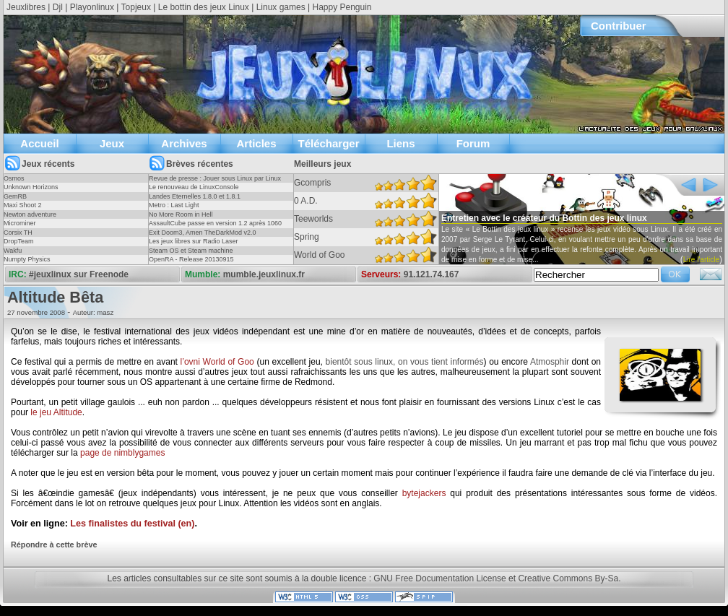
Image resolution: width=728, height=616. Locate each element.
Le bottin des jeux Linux (203, 7)
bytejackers (424, 493)
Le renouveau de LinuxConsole (194, 187)
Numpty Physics (27, 259)
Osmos (14, 178)
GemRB (15, 196)
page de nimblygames (122, 453)
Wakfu (13, 250)
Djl (58, 7)
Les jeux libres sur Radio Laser (193, 241)
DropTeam (19, 241)
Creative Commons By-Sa (568, 578)
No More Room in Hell (181, 214)
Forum (473, 143)
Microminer (20, 223)
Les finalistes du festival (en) (132, 524)
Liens (400, 143)
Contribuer (618, 25)
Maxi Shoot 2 (23, 205)
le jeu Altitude (56, 412)
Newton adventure (30, 214)
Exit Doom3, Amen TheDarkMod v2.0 (202, 232)
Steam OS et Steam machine (191, 250)
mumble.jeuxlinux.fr (264, 274)
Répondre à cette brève (54, 544)
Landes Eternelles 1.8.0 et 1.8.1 (194, 196)
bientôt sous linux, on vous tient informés (405, 362)
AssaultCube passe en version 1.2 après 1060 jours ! (215, 227)
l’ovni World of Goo (217, 362)
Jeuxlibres (26, 7)
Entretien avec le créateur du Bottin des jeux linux (544, 218)
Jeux (112, 143)
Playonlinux (92, 7)
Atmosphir (549, 362)
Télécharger (328, 143)
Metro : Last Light (174, 205)
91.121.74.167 (431, 274)
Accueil (39, 143)
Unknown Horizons (31, 187)
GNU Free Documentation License (439, 578)
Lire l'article (701, 260)
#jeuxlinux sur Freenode (79, 274)
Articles (256, 143)
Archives (184, 143)
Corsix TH (18, 232)
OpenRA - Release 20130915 (191, 259)
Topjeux (136, 7)
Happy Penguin (341, 7)
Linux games (281, 7)
